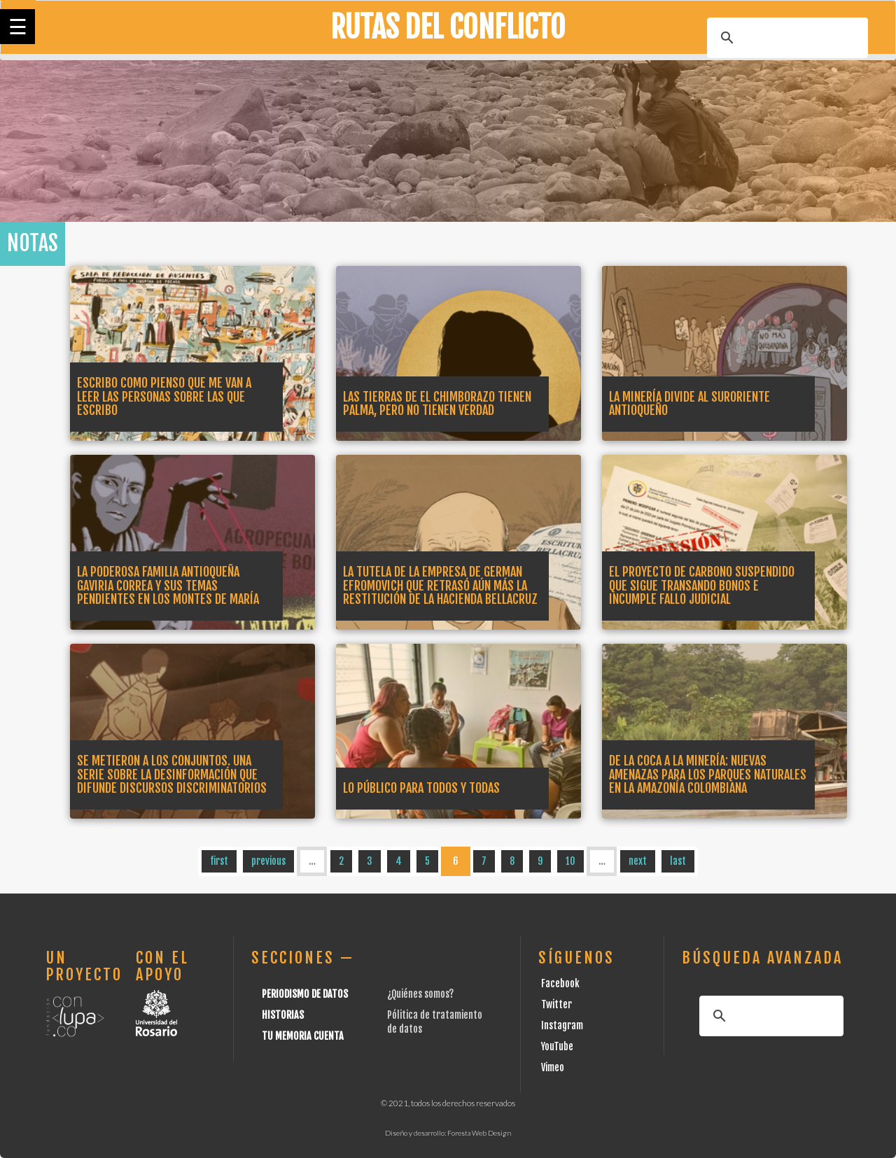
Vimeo (552, 1067)
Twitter (556, 1004)
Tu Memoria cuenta (303, 1036)
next (638, 861)
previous (268, 861)
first (219, 861)
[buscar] (785, 37)
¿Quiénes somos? (420, 994)
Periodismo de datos (305, 994)
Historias (283, 1015)
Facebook (560, 983)
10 (570, 861)
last (678, 861)
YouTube (557, 1046)
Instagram (562, 1025)
